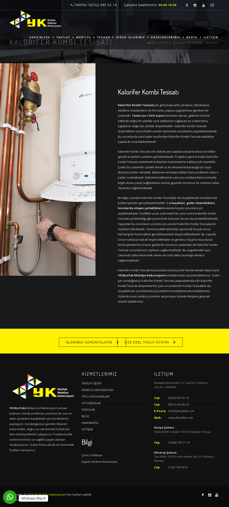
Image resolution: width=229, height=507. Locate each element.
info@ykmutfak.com (181, 411)
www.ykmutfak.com (180, 418)
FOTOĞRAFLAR (91, 403)
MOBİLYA (83, 37)
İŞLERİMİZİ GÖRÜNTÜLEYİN (89, 342)
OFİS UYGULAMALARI (95, 396)
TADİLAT (63, 37)
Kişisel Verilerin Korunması (100, 462)
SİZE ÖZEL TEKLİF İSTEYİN (146, 342)
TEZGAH (103, 37)
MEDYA (192, 37)
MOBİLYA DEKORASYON (97, 390)
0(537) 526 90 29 (178, 404)
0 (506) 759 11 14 (178, 442)
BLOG (85, 416)
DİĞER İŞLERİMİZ (130, 37)
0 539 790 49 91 (178, 467)
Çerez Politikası (92, 455)
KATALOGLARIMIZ (165, 37)
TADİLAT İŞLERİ (91, 383)
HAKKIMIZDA (40, 37)
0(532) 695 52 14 (178, 398)
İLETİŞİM (211, 37)
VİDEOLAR (88, 410)
